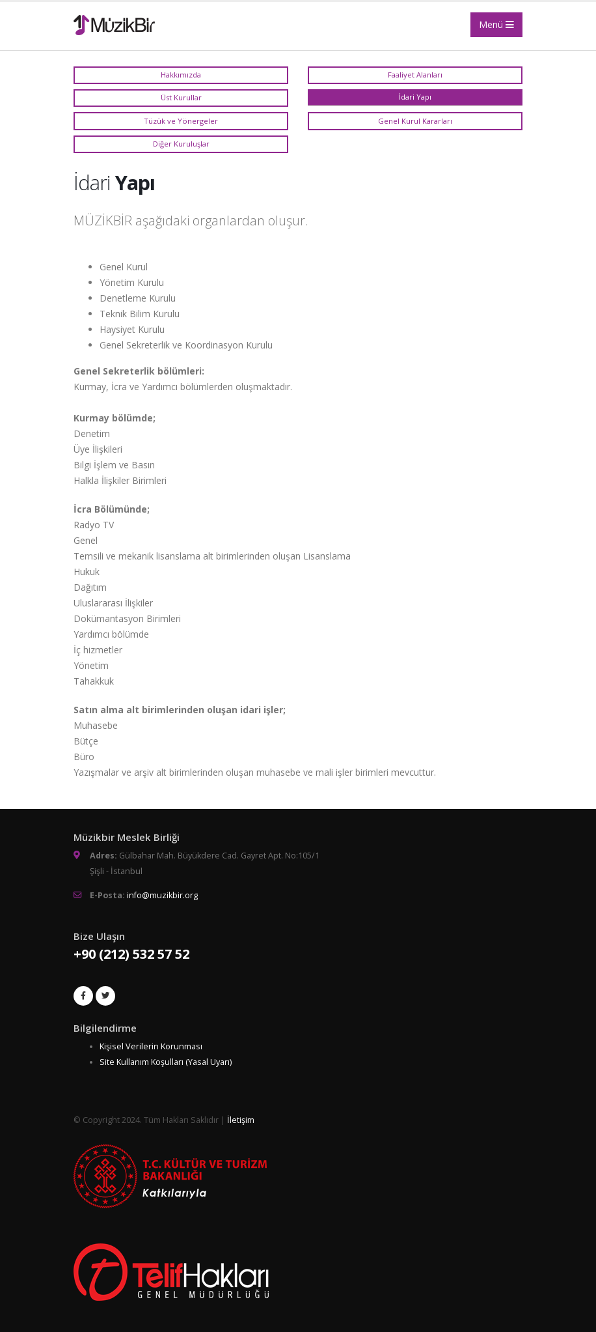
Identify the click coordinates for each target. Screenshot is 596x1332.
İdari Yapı (415, 97)
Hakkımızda (181, 74)
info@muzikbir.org (162, 895)
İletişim (240, 1120)
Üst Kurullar (181, 97)
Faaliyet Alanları (415, 74)
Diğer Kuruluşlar (181, 144)
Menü (496, 24)
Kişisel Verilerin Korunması (151, 1046)
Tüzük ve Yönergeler (181, 121)
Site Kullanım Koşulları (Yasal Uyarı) (166, 1062)
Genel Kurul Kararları (415, 121)
